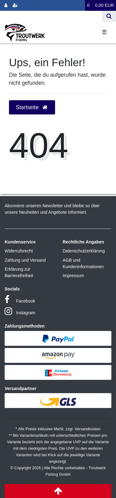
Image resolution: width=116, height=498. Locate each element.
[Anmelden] (6, 5)
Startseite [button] (32, 107)
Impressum (73, 275)
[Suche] (109, 16)
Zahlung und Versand (25, 260)
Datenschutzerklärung (84, 250)
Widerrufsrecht (19, 250)
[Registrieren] (15, 5)
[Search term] (51, 16)
